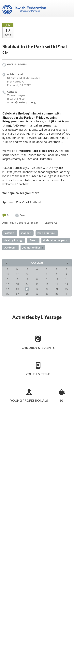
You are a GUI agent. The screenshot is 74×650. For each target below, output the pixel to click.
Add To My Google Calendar (20, 222)
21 (27, 289)
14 (27, 284)
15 (37, 284)
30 (47, 294)
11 (66, 279)
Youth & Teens (38, 374)
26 (7, 294)
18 (66, 284)
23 (47, 289)
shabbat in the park (55, 240)
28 (27, 294)
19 (7, 289)
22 (37, 289)
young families (32, 247)
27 (17, 294)
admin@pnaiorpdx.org (21, 102)
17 (56, 284)
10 (56, 279)
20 (17, 289)
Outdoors (10, 247)
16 (47, 284)
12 (7, 284)
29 (37, 294)
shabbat (26, 233)
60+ (62, 400)
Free (32, 240)
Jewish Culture (46, 233)
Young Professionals (29, 400)
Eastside (9, 233)
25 (66, 289)
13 (17, 284)
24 (56, 289)
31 (56, 294)
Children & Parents (38, 347)
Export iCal (51, 222)
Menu (67, 8)
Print (20, 215)
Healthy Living (13, 240)
